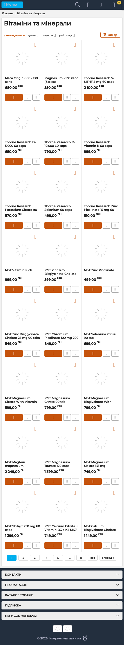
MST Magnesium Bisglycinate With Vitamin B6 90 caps (99, 401)
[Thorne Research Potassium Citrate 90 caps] (22, 186)
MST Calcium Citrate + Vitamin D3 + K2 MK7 (61, 528)
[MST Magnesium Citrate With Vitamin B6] (22, 378)
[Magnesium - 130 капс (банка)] (61, 58)
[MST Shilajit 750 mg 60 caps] (22, 506)
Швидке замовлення (27, 97)
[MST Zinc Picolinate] (101, 250)
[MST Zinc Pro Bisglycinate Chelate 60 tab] (61, 250)
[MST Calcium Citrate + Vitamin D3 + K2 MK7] (61, 506)
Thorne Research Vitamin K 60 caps (98, 144)
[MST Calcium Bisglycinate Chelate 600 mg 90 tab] (101, 506)
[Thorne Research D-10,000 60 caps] (61, 122)
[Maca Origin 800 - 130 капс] (22, 58)
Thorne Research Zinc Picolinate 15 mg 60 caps (101, 209)
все (92, 557)
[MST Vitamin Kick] (22, 250)
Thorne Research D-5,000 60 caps (20, 144)
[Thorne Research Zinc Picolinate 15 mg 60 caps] (101, 186)
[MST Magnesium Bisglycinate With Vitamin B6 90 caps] (101, 378)
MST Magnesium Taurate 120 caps (57, 464)
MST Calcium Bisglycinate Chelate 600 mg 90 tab (100, 529)
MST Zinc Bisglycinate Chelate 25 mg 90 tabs (22, 336)
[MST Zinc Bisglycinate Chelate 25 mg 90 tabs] (22, 314)
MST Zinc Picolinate (99, 270)
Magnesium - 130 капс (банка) (61, 80)
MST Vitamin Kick (18, 270)
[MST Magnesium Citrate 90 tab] (61, 378)
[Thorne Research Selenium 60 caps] (61, 186)
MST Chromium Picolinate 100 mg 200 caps (61, 337)
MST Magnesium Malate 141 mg (96, 464)
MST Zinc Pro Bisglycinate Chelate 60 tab (60, 273)
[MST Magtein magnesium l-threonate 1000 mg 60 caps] (22, 442)
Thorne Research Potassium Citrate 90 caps (21, 209)
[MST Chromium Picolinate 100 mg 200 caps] (61, 314)
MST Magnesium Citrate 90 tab (57, 400)
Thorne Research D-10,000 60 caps (59, 144)
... (70, 557)
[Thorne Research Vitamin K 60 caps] (101, 122)
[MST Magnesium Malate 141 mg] (101, 442)
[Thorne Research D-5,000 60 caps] (22, 122)
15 (81, 557)
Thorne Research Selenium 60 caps (58, 208)
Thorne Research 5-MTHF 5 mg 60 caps (99, 80)
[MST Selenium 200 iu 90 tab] (101, 314)
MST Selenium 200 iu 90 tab (100, 336)
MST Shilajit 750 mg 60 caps (22, 528)
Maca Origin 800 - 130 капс (21, 80)
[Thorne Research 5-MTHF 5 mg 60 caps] (101, 58)
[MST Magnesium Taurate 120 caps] (61, 442)
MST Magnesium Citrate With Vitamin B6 (21, 401)
